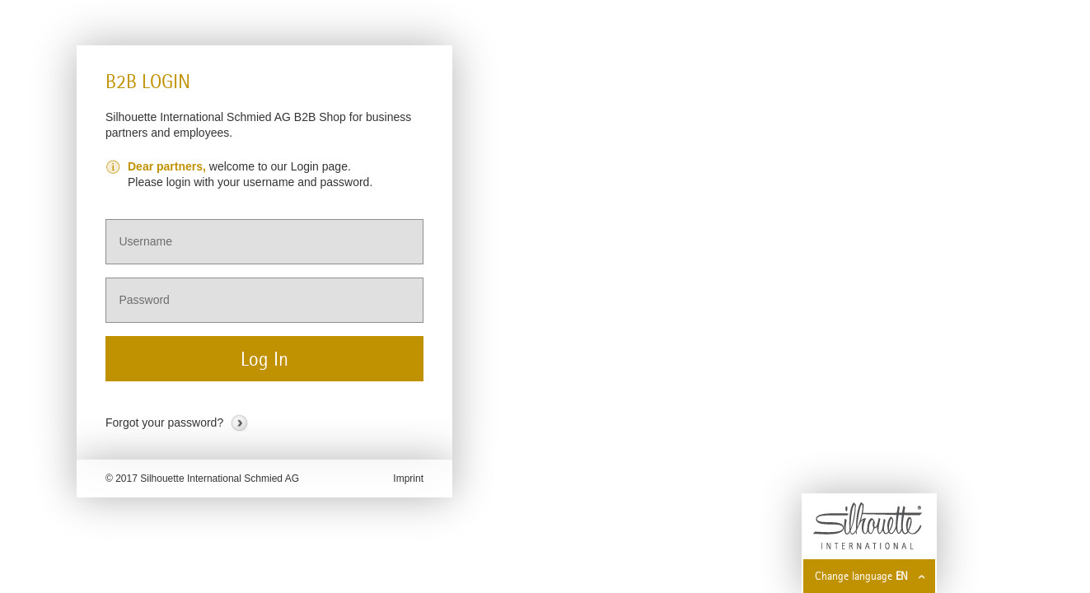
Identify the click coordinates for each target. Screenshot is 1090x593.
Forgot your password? (164, 422)
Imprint (408, 478)
